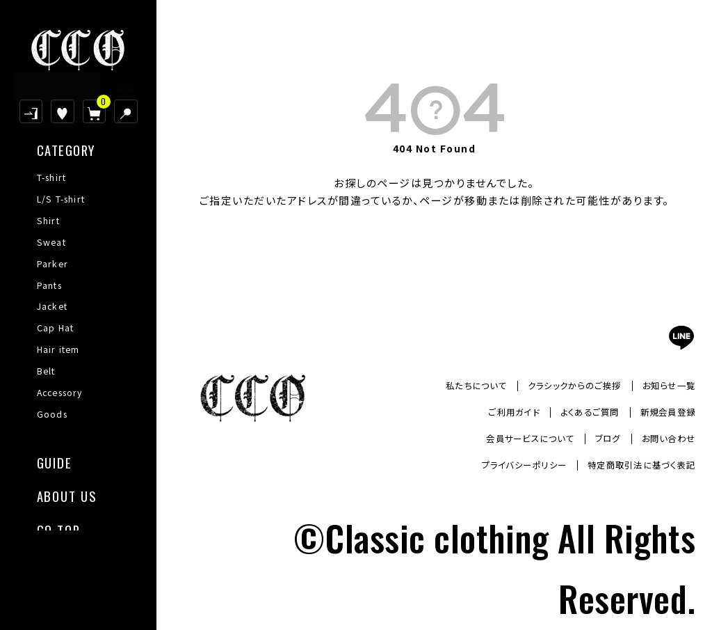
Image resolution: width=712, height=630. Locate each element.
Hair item (58, 349)
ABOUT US (67, 495)
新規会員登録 (663, 412)
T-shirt (52, 177)
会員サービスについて (510, 439)
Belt (46, 371)
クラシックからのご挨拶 (558, 385)
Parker (52, 264)
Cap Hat (55, 328)
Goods (52, 414)
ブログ (597, 439)
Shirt (48, 220)
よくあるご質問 (576, 412)
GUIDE (54, 461)
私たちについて (448, 385)
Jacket (52, 306)
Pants (49, 285)
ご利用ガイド (491, 412)
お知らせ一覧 (664, 385)
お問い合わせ (664, 439)
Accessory (60, 392)
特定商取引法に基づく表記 (632, 465)
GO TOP (59, 529)
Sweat (51, 242)
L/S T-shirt (61, 199)
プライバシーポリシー (500, 465)
